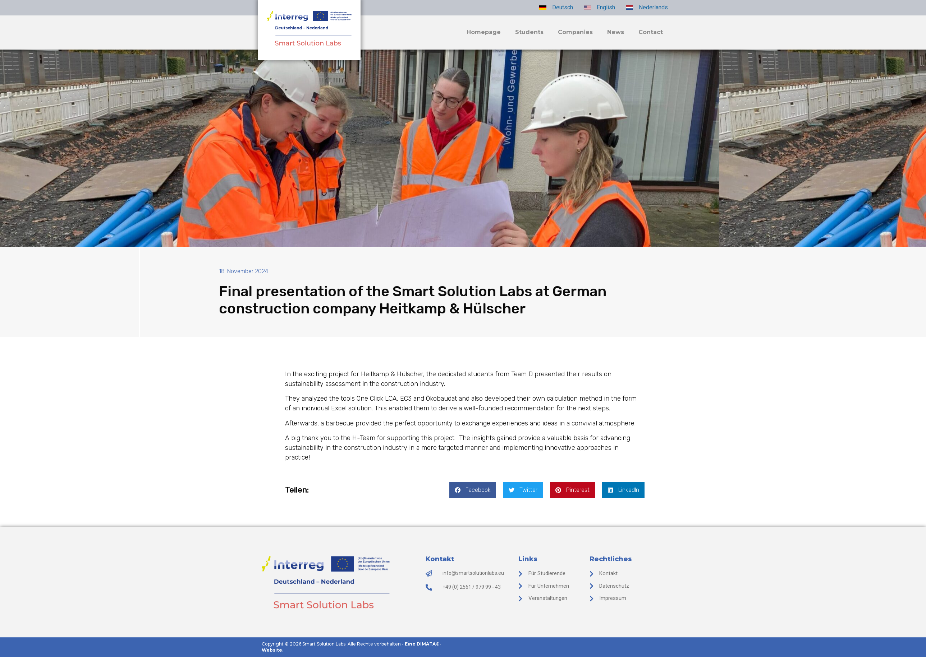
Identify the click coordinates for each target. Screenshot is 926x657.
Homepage (484, 32)
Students (529, 32)
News (615, 32)
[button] (472, 490)
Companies (575, 32)
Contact (650, 32)
